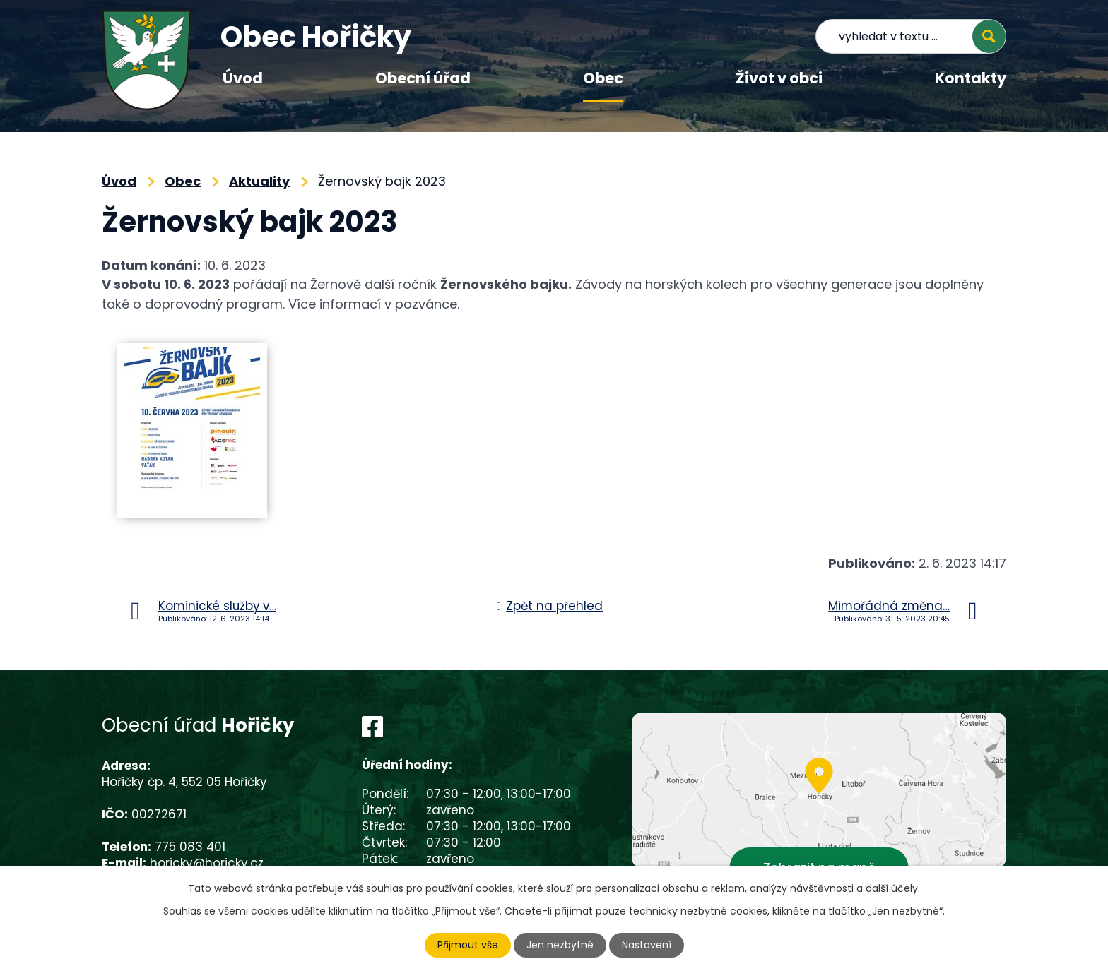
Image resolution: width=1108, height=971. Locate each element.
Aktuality (259, 181)
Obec (603, 78)
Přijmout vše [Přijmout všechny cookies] (467, 945)
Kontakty (970, 78)
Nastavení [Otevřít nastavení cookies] (646, 945)
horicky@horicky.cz (207, 862)
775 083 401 (190, 846)
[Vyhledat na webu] (910, 36)
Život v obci (779, 78)
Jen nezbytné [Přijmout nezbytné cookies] (560, 945)
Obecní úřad (423, 78)
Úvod (243, 78)
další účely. (893, 888)
